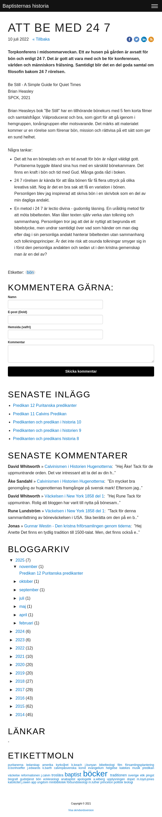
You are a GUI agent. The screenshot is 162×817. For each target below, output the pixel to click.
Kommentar (16, 342)
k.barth (48, 768)
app (34, 782)
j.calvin (46, 775)
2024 (20, 631)
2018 (20, 681)
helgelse (112, 768)
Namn (12, 297)
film (121, 765)
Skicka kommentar (81, 371)
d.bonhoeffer (17, 768)
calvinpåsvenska (66, 768)
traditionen (119, 775)
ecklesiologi (52, 779)
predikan (148, 768)
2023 (20, 640)
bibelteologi (108, 765)
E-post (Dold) (17, 312)
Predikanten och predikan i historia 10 (47, 422)
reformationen (31, 775)
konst (83, 768)
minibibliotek (57, 782)
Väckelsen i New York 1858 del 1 (74, 496)
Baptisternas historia (26, 6)
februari (26, 623)
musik (137, 768)
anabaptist (69, 779)
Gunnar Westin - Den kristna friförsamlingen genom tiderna (77, 526)
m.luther (94, 782)
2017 (20, 690)
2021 (20, 656)
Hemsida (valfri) (19, 327)
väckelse (14, 775)
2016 (20, 698)
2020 (20, 664)
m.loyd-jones (145, 779)
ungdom (43, 782)
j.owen (26, 782)
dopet (132, 779)
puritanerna (17, 765)
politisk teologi (123, 782)
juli (21, 598)
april (23, 615)
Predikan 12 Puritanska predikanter (45, 405)
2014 (20, 715)
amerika (49, 765)
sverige (134, 775)
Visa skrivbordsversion (81, 810)
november (28, 566)
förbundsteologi (77, 782)
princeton (107, 782)
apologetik (85, 779)
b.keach (78, 765)
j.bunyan (92, 765)
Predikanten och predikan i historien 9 (47, 430)
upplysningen (117, 779)
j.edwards (35, 768)
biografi (14, 779)
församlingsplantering (139, 765)
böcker (96, 773)
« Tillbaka (41, 39)
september (29, 590)
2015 (20, 706)
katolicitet (14, 782)
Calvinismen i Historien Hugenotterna (78, 466)
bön (30, 272)
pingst (150, 775)
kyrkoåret (63, 765)
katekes (125, 768)
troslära (58, 775)
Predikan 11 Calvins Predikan (40, 414)
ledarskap (34, 765)
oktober (26, 581)
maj (22, 606)
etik (143, 775)
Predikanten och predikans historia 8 (46, 438)
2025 (20, 560)
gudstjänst (28, 779)
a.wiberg (100, 779)
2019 (20, 673)
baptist (74, 774)
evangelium (97, 768)
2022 (20, 648)
